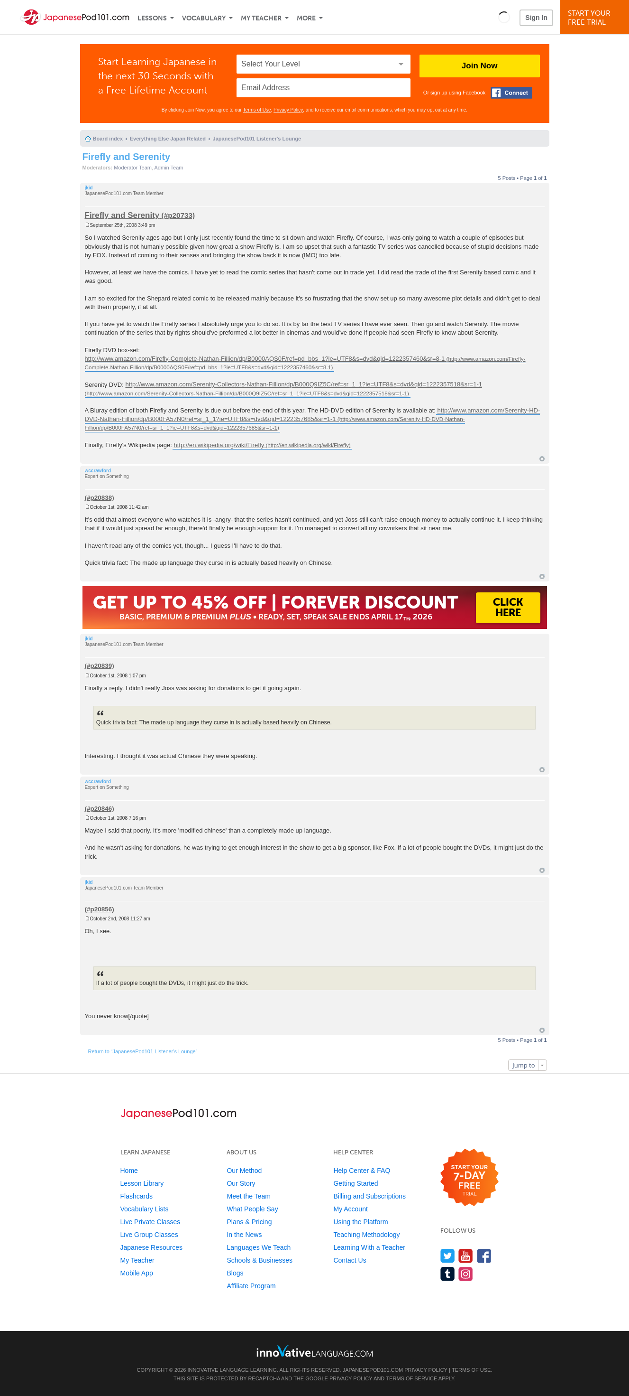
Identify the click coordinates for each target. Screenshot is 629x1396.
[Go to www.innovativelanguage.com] (314, 1350)
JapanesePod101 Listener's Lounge (257, 138)
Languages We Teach (259, 1247)
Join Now (480, 65)
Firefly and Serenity (126, 156)
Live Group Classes (149, 1234)
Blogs (235, 1273)
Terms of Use (257, 109)
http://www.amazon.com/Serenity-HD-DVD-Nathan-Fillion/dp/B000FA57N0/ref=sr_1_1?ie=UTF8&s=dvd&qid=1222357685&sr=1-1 (312, 414)
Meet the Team (248, 1196)
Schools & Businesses (259, 1260)
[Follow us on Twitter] (447, 1255)
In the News (244, 1234)
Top (542, 458)
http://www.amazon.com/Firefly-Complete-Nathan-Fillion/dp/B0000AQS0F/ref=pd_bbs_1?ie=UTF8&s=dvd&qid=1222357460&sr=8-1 (265, 358)
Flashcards (136, 1196)
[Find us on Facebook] (484, 1255)
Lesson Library (142, 1183)
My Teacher (261, 18)
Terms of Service (411, 1378)
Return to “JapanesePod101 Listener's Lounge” (143, 1051)
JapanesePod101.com (373, 1370)
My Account (350, 1209)
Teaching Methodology (366, 1234)
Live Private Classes (150, 1222)
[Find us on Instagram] (465, 1273)
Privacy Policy (288, 109)
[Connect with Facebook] (511, 93)
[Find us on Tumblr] (447, 1273)
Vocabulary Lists (144, 1209)
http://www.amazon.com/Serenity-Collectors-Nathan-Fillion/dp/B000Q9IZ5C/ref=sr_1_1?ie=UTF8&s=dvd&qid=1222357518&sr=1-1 (303, 384)
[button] (504, 17)
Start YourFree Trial (596, 18)
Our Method (244, 1170)
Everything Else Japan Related (168, 138)
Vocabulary (204, 18)
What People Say (252, 1209)
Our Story (241, 1183)
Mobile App (136, 1273)
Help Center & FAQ (361, 1170)
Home (129, 1170)
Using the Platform (360, 1222)
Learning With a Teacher (369, 1247)
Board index (108, 138)
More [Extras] (306, 18)
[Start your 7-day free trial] (469, 1178)
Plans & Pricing (249, 1222)
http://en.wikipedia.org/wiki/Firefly (218, 445)
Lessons (152, 18)
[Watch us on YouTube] (465, 1255)
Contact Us (349, 1260)
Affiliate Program (251, 1286)
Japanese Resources (151, 1247)
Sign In (536, 17)
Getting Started (355, 1183)
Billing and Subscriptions (369, 1196)
